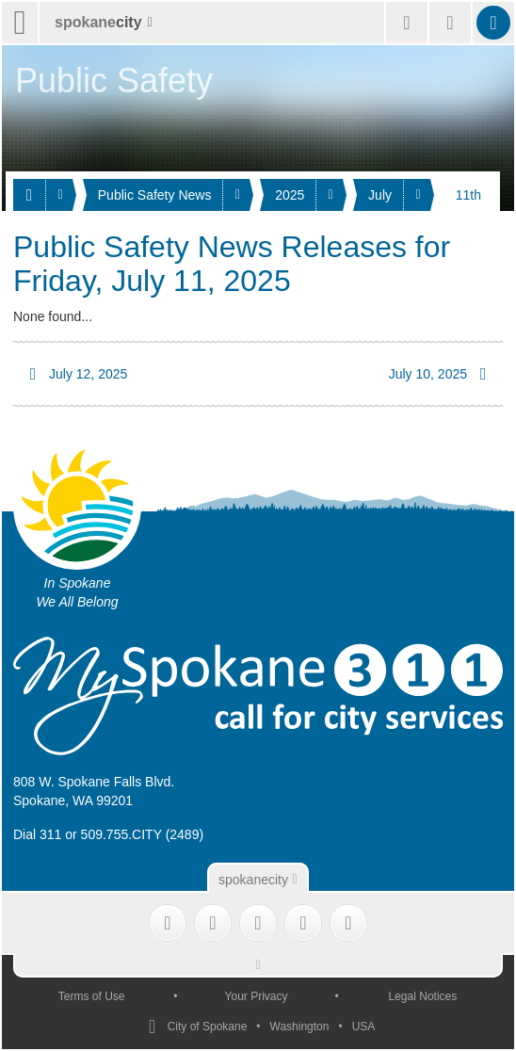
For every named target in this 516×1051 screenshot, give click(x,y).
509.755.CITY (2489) (142, 834)
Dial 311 (37, 834)
